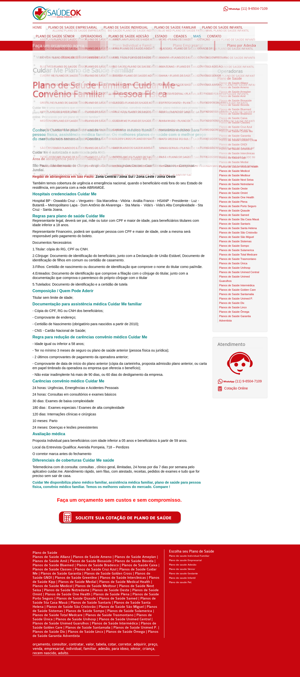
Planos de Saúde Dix (231, 302)
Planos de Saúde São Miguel (236, 236)
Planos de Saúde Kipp (232, 157)
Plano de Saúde (229, 78)
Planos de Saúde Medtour (234, 175)
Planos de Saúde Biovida (234, 104)
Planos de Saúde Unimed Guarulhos (61, 623)
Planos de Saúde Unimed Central (239, 272)
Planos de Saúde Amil (232, 96)
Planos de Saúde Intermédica (236, 285)
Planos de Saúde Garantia (235, 135)
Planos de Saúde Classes (234, 122)
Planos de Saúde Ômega (234, 311)
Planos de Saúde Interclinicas (237, 153)
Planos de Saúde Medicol (234, 170)
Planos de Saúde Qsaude (234, 210)
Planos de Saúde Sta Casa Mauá (239, 219)
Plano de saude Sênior (182, 569)
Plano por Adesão (241, 46)
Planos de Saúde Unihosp (234, 267)
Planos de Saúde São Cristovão (238, 232)
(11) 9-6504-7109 (245, 9)
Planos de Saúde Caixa (233, 118)
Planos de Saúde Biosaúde (235, 100)
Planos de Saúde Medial (233, 162)
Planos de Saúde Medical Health (238, 166)
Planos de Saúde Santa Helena (238, 228)
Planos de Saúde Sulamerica (236, 250)
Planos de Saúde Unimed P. (236, 298)
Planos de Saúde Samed (234, 214)
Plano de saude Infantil (182, 578)
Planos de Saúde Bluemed (235, 109)
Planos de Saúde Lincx (233, 307)
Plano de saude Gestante (183, 573)
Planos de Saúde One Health (236, 197)
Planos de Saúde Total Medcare (238, 254)
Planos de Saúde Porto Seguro (237, 206)
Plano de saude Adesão (182, 564)
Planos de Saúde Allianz (233, 82)
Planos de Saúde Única (233, 263)
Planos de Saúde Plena (233, 201)
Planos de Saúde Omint (233, 192)
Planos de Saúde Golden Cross (238, 140)
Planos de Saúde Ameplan (235, 91)
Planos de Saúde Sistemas (235, 241)
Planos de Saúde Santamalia (236, 294)
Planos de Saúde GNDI (233, 144)
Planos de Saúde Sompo (234, 245)
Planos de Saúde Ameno (234, 87)
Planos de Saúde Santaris (234, 223)
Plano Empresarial (188, 46)
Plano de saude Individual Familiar (189, 556)
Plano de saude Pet (180, 582)
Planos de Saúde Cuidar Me (236, 131)
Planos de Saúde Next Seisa (236, 179)
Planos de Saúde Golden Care (237, 289)
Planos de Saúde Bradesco (235, 113)
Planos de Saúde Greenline (235, 148)
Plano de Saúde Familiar (80, 57)
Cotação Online (235, 388)
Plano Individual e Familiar (134, 46)
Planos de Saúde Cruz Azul (235, 126)
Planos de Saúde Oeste (233, 188)
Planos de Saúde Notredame (236, 184)
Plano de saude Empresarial (185, 560)
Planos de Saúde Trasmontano (237, 258)
